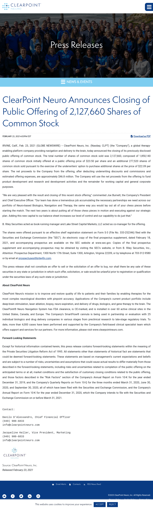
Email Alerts (61, 484)
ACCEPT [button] (100, 504)
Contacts (77, 484)
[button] (149, 7)
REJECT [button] (112, 504)
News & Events (76, 81)
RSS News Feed (94, 484)
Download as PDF (140, 136)
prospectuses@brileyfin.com (35, 258)
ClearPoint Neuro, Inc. (123, 495)
